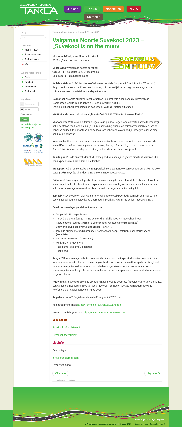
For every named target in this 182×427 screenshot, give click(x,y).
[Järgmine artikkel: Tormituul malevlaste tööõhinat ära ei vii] (153, 373)
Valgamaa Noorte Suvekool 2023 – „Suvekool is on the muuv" (98, 43)
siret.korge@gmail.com (65, 357)
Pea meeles (27, 114)
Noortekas (113, 9)
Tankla (92, 9)
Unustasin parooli (27, 127)
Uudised (72, 9)
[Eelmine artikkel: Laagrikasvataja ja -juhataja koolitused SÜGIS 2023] (60, 373)
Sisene (24, 119)
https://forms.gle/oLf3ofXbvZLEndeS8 (99, 304)
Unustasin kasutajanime (31, 124)
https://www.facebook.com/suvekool (104, 312)
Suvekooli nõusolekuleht (66, 327)
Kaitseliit (93, 17)
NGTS (134, 9)
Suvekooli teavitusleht (64, 334)
